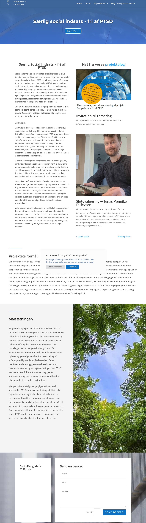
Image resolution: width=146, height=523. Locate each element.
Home (79, 4)
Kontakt (73, 31)
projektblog (114, 65)
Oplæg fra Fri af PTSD (112, 121)
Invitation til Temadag (93, 116)
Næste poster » (124, 236)
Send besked (114, 512)
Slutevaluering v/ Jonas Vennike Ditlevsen (101, 203)
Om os (88, 4)
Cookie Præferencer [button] (55, 266)
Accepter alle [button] (72, 266)
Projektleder (83, 121)
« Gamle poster (82, 236)
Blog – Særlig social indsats (123, 4)
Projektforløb (99, 4)
